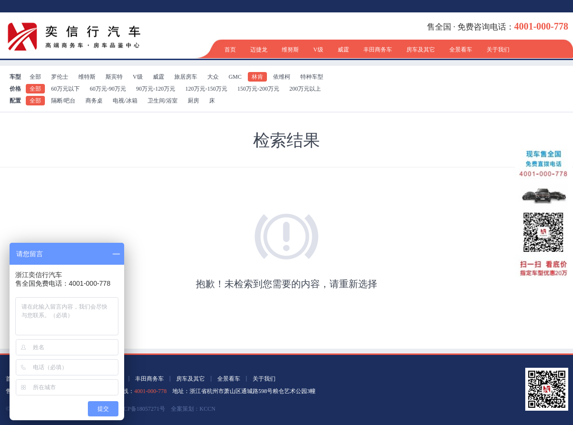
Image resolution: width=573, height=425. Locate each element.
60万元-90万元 (108, 88)
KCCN (207, 408)
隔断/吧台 (63, 100)
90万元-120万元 (155, 88)
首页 (230, 49)
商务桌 (94, 100)
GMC (235, 76)
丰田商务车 (377, 49)
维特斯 (87, 76)
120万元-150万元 (206, 88)
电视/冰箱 (125, 100)
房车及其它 (420, 49)
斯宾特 (114, 76)
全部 (35, 76)
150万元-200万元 (258, 88)
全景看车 (460, 49)
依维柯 (281, 76)
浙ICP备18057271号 (140, 408)
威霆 (343, 49)
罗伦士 (59, 76)
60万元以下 (65, 88)
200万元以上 (305, 88)
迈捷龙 (258, 49)
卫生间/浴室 (163, 100)
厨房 (193, 100)
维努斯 (290, 49)
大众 (213, 76)
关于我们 (498, 49)
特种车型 (311, 76)
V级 (318, 49)
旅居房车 (185, 76)
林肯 (257, 76)
